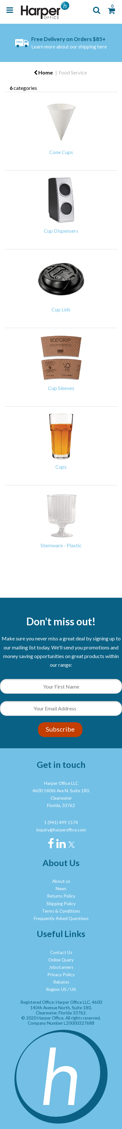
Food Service (73, 72)
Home (43, 72)
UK (73, 989)
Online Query (61, 959)
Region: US (56, 989)
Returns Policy (61, 896)
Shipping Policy (61, 903)
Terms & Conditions (61, 911)
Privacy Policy (61, 974)
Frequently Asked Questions (61, 918)
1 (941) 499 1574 (61, 822)
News (61, 888)
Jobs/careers (61, 967)
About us (61, 881)
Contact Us (61, 952)
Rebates (61, 982)
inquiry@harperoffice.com (61, 829)
